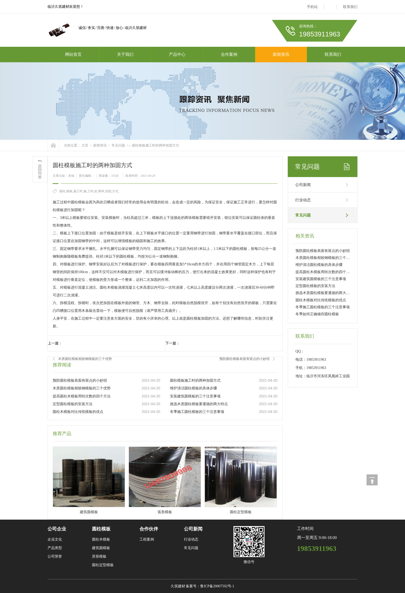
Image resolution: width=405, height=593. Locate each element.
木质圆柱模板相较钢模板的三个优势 (85, 359)
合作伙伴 (148, 529)
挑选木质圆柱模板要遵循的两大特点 (199, 404)
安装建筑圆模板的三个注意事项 (195, 396)
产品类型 (55, 548)
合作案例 (229, 54)
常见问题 (118, 145)
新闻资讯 (281, 54)
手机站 (312, 7)
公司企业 (57, 529)
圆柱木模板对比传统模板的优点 (78, 412)
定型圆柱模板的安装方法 (72, 404)
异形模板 (99, 556)
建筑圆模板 (101, 548)
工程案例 (146, 539)
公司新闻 (303, 185)
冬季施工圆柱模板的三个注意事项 (197, 412)
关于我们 (125, 54)
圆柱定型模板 (103, 565)
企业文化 (55, 539)
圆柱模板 (101, 529)
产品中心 (177, 54)
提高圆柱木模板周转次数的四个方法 (82, 396)
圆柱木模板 (101, 539)
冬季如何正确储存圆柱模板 (317, 314)
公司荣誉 (55, 556)
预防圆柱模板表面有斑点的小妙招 (244, 359)
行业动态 (303, 200)
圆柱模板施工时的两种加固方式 (155, 145)
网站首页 (73, 54)
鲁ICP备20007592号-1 (217, 586)
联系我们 (350, 7)
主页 (85, 145)
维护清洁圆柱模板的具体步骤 (193, 388)
